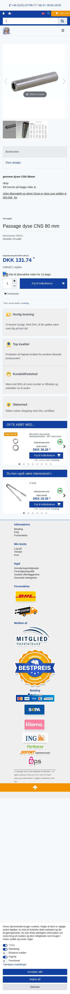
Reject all (35, 979)
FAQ (16, 532)
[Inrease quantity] (14, 281)
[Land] (43, 13)
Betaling (18, 529)
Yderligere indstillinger (15, 964)
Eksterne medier (17, 952)
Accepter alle (35, 971)
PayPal (12, 956)
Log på (18, 548)
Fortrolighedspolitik (24, 571)
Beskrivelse (12, 151)
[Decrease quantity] (14, 286)
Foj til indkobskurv (48, 283)
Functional (14, 960)
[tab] (35, 151)
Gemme (35, 986)
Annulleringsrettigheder (26, 568)
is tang (32, 483)
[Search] (62, 21)
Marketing (14, 948)
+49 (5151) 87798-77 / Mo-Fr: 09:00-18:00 (35, 5)
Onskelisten (11, 294)
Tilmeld (18, 551)
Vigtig (12, 945)
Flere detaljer (13, 162)
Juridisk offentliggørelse (27, 574)
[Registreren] (10, 13)
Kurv (16, 555)
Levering (24, 303)
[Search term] (30, 21)
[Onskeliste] (48, 13)
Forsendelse (20, 535)
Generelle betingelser (25, 577)
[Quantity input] (7, 283)
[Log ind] (4, 13)
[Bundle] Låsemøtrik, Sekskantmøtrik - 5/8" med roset (45, 435)
